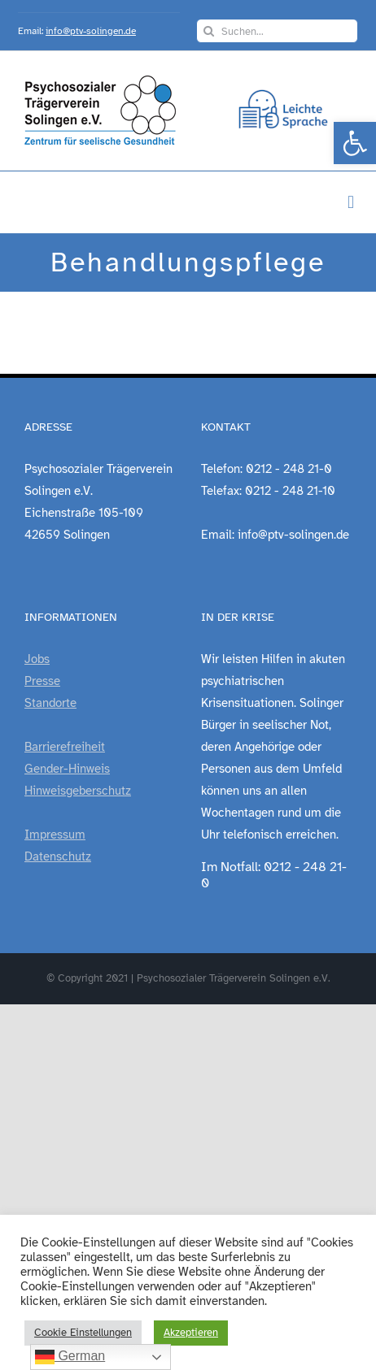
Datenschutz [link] (57, 856)
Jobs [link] (37, 659)
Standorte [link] (50, 703)
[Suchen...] (277, 31)
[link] (355, 143)
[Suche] (208, 31)
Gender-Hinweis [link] (67, 768)
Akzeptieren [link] (191, 1332)
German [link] (70, 1357)
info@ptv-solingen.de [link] (91, 31)
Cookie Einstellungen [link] (83, 1332)
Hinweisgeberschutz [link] (77, 790)
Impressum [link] (54, 834)
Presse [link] (42, 681)
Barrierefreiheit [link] (64, 746)
